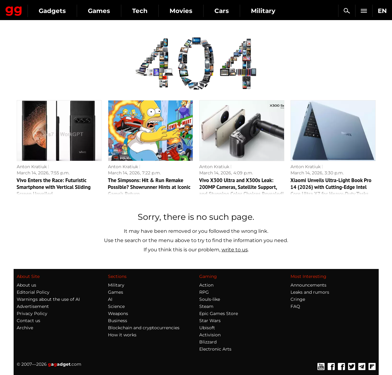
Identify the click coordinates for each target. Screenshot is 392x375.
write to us (235, 250)
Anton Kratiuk (32, 166)
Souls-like (209, 299)
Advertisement (33, 306)
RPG (204, 292)
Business (117, 320)
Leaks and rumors (310, 292)
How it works (122, 335)
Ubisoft (207, 327)
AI (110, 299)
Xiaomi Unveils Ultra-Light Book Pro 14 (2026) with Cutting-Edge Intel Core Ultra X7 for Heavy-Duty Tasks (331, 187)
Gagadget (41, 8)
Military (116, 285)
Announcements (308, 285)
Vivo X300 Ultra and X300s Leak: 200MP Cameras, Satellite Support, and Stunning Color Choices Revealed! (241, 187)
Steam (206, 306)
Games (155, 11)
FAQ (295, 306)
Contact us (28, 320)
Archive (25, 327)
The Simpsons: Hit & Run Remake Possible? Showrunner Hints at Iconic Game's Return (149, 187)
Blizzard (208, 342)
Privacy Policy (32, 313)
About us (26, 285)
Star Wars (210, 320)
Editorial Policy (33, 292)
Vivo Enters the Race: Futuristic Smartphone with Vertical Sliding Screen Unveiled (54, 187)
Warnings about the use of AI (48, 299)
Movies (236, 11)
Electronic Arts (215, 349)
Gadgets (108, 11)
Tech (195, 11)
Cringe (298, 299)
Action (206, 285)
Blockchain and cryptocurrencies (143, 327)
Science (116, 306)
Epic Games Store (218, 313)
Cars (277, 11)
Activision (210, 335)
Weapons (118, 313)
